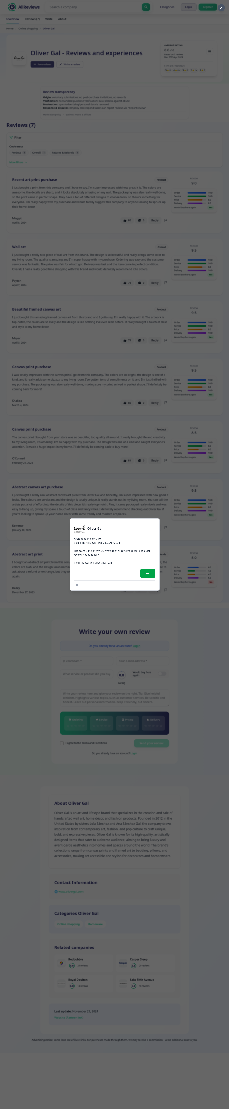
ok (147, 573)
